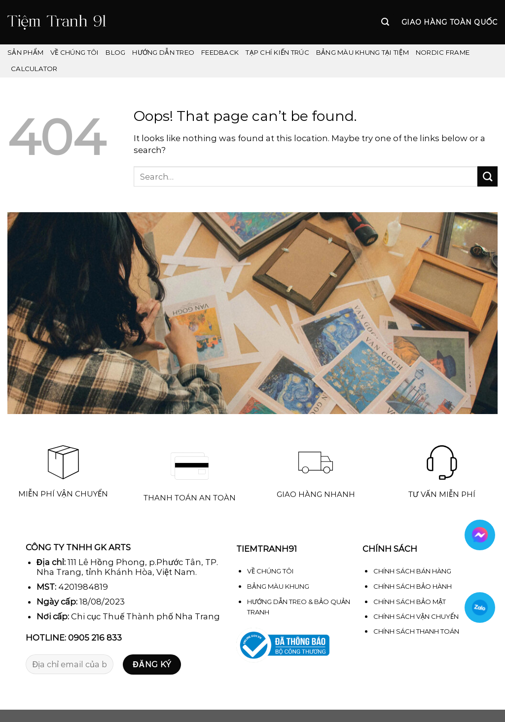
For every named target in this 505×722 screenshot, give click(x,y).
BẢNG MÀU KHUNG (278, 586)
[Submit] (487, 176)
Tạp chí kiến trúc (277, 52)
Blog (115, 52)
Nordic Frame (442, 52)
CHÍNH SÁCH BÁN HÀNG (412, 571)
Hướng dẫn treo (163, 52)
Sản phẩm (25, 52)
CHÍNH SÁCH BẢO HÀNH (412, 586)
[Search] (385, 22)
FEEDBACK (220, 52)
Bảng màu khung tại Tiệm (362, 52)
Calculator (34, 69)
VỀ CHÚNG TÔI (74, 52)
